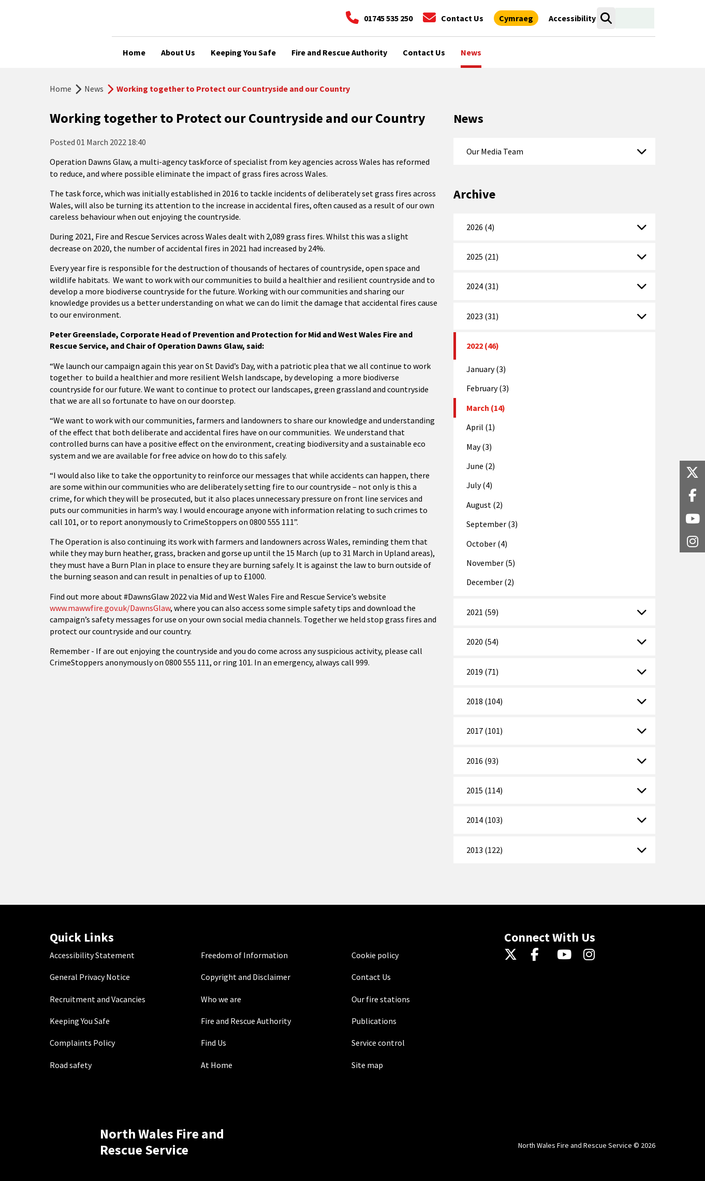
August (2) (484, 505)
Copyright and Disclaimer (245, 977)
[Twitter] (513, 955)
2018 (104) (484, 701)
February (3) (487, 388)
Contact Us (371, 977)
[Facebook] (540, 955)
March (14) (485, 408)
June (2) (480, 466)
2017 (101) (484, 730)
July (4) (479, 485)
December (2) (490, 582)
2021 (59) (482, 612)
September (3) (492, 524)
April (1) (480, 427)
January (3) (486, 369)
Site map (367, 1065)
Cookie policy (375, 955)
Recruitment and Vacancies (97, 999)
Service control (378, 1042)
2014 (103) (484, 820)
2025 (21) (482, 256)
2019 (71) (482, 671)
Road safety (71, 1065)
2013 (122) (484, 850)
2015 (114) (484, 790)
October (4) (486, 543)
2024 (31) (482, 286)
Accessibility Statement (92, 955)
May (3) (479, 447)
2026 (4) (480, 227)
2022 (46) (482, 345)
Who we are (221, 999)
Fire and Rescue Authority (246, 1021)
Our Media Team (494, 151)
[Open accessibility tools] (572, 18)
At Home (216, 1065)
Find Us (213, 1042)
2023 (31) (482, 316)
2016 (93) (482, 761)
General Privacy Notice (90, 977)
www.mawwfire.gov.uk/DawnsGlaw (110, 608)
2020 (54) (482, 641)
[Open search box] (606, 18)
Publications (373, 1021)
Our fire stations (380, 999)
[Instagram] (592, 955)
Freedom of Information (244, 955)
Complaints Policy (82, 1042)
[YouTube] (566, 955)
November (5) (490, 563)
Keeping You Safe (80, 1021)
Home (60, 88)
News (94, 88)
